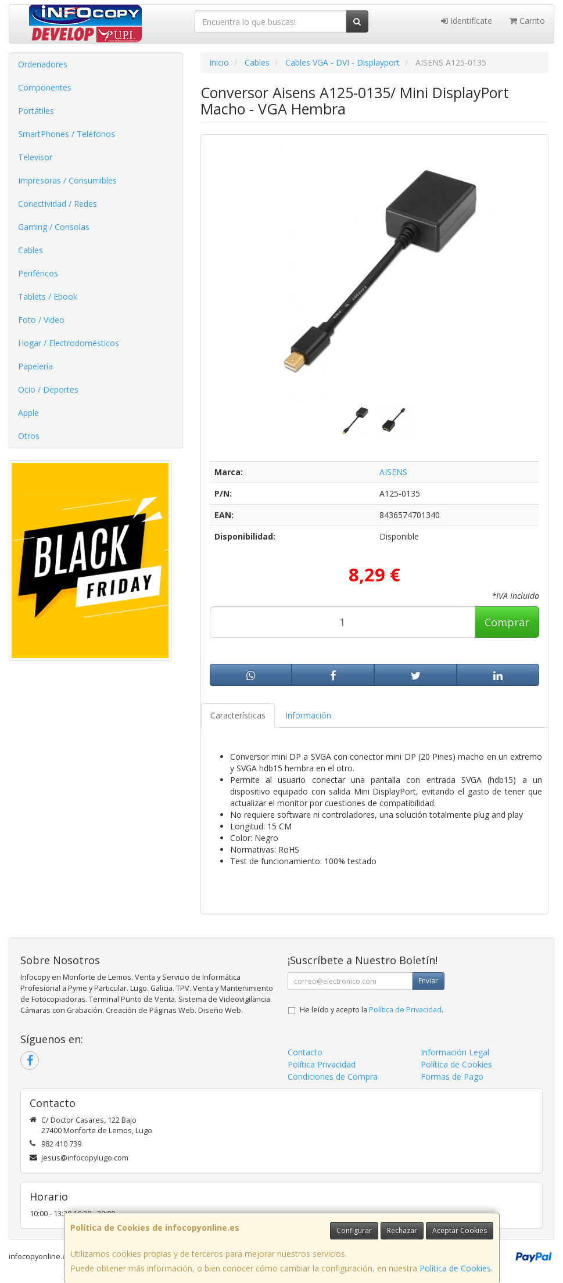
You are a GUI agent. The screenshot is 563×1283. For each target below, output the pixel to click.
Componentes (44, 87)
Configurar (354, 1230)
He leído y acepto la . (371, 1010)
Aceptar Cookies (459, 1230)
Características (238, 715)
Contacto (305, 1052)
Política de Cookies (455, 1268)
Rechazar (402, 1230)
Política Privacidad (322, 1064)
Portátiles (36, 110)
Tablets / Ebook (47, 296)
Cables (30, 250)
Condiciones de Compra (333, 1076)
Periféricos (38, 273)
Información (308, 715)
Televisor (35, 157)
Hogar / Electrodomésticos (68, 342)
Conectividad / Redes (57, 203)
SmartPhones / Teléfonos (66, 133)
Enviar (428, 981)
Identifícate (466, 20)
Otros (29, 435)
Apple (28, 412)
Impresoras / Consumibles (67, 180)
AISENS (393, 471)
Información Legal (455, 1052)
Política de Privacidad (405, 1010)
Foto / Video (41, 319)
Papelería (35, 366)
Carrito (527, 20)
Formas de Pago (452, 1076)
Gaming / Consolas (53, 226)
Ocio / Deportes (48, 389)
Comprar (507, 622)
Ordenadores (42, 64)
